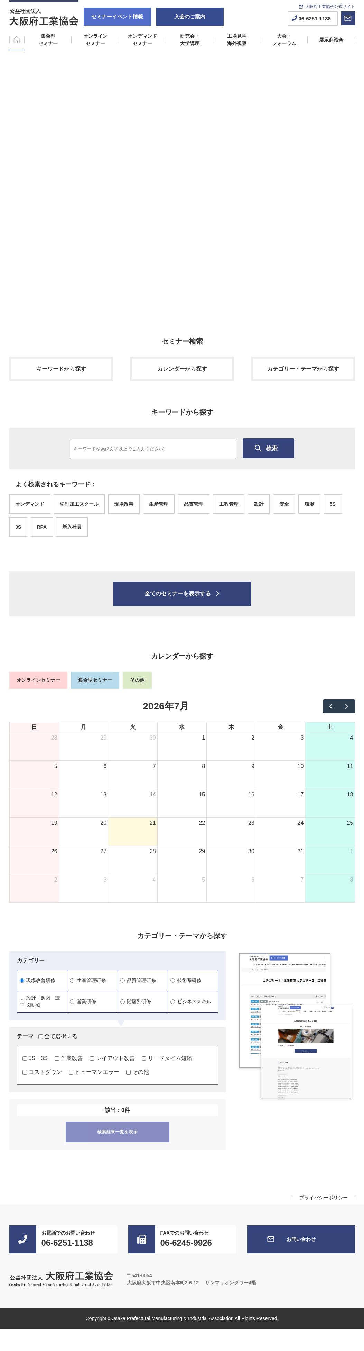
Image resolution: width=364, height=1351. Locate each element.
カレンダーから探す (182, 369)
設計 (259, 504)
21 (153, 823)
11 (350, 766)
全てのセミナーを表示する (177, 594)
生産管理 (158, 504)
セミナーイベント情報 (117, 16)
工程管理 (229, 504)
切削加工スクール (79, 504)
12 (54, 794)
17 (301, 794)
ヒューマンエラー (94, 1072)
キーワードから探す (61, 369)
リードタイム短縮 (167, 1058)
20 (103, 823)
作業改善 (69, 1058)
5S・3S (35, 1058)
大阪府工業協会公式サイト (330, 6)
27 (103, 851)
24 (301, 823)
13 (103, 794)
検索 (272, 448)
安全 (284, 504)
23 (251, 823)
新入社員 (72, 527)
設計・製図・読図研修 (40, 1001)
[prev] (331, 706)
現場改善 (123, 504)
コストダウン (42, 1072)
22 (202, 823)
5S (333, 504)
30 (153, 738)
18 (350, 794)
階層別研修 (135, 1001)
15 (202, 794)
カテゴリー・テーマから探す (303, 369)
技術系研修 (185, 980)
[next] (347, 706)
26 (54, 851)
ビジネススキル (190, 1001)
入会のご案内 (189, 16)
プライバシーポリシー (323, 1197)
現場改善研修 (38, 980)
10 (301, 766)
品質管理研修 (138, 980)
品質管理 (193, 504)
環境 (309, 504)
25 (350, 823)
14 (153, 794)
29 (103, 738)
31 (301, 851)
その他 (137, 1072)
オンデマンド (29, 504)
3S (18, 527)
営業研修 (83, 1001)
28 (54, 738)
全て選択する (57, 1036)
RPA (42, 527)
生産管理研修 (88, 980)
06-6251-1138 (315, 18)
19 (54, 823)
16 (251, 794)
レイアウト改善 (112, 1058)
